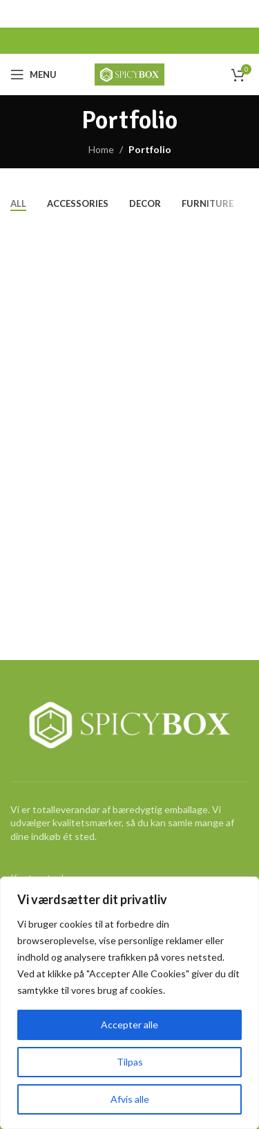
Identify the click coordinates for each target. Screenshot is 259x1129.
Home (101, 149)
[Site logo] (129, 73)
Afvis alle (130, 1099)
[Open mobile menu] (33, 74)
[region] (129, 1003)
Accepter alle (129, 1024)
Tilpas (130, 1062)
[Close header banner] (241, 14)
